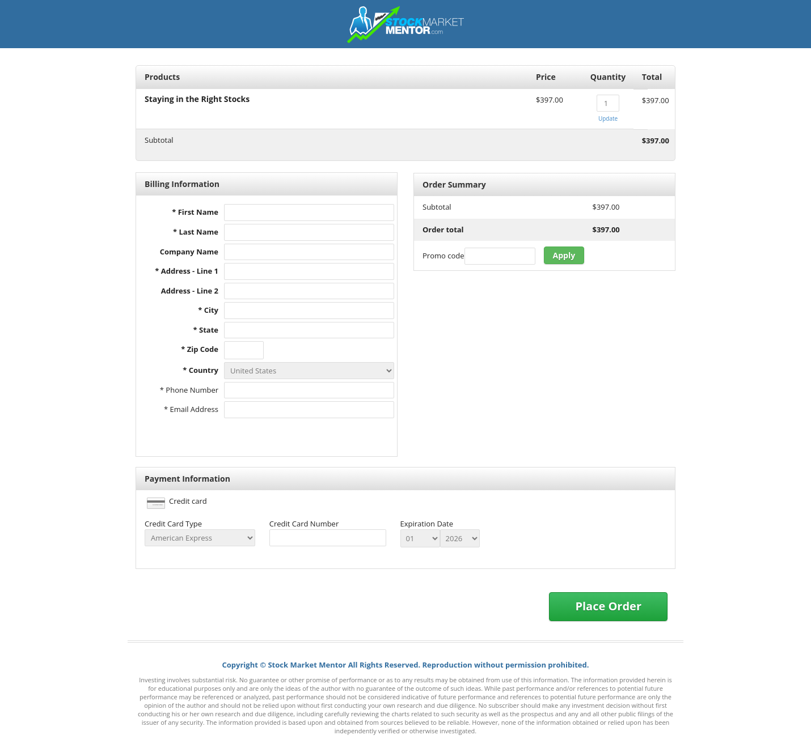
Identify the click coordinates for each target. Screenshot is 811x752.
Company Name (189, 252)
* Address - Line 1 (186, 271)
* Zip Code (199, 349)
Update (608, 118)
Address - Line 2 (189, 291)
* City (208, 310)
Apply (564, 255)
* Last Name (195, 232)
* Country (200, 370)
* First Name (195, 212)
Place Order (608, 606)
